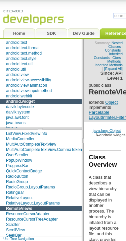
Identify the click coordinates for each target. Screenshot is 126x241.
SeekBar (14, 235)
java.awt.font (17, 117)
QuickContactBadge (24, 171)
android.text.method (24, 53)
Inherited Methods (109, 65)
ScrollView (15, 230)
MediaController (20, 139)
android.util (16, 69)
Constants (113, 50)
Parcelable (99, 112)
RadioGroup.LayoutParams (30, 187)
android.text (16, 42)
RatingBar (15, 192)
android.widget (20, 101)
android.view (17, 74)
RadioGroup (17, 181)
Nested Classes (115, 45)
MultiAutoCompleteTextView (31, 144)
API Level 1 (115, 76)
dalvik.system (18, 112)
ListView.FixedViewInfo (26, 133)
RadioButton (17, 176)
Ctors (117, 58)
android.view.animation (26, 85)
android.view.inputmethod (29, 90)
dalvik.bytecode (20, 106)
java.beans (16, 122)
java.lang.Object (107, 130)
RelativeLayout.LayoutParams (33, 203)
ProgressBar (17, 165)
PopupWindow (19, 160)
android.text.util (19, 64)
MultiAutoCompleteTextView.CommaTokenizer (47, 149)
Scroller (13, 224)
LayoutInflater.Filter (107, 117)
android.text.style (21, 58)
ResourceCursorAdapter (27, 214)
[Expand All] (113, 69)
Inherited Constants (108, 56)
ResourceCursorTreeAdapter (32, 219)
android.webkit (19, 96)
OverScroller (17, 155)
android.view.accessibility (28, 80)
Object (111, 102)
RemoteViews (19, 208)
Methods (114, 61)
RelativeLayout (19, 197)
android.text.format (23, 48)
